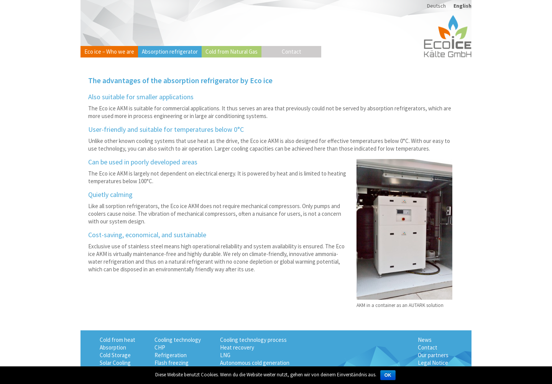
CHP (159, 347)
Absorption (113, 347)
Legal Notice (433, 362)
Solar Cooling (115, 362)
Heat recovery (237, 347)
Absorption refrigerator (170, 51)
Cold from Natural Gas (231, 51)
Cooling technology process (253, 339)
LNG (225, 355)
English (462, 5)
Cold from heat (117, 339)
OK (387, 375)
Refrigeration (170, 355)
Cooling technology (177, 339)
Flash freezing (171, 362)
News (425, 339)
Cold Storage (115, 355)
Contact (291, 51)
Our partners (433, 355)
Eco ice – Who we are (109, 51)
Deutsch (436, 5)
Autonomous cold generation (254, 362)
